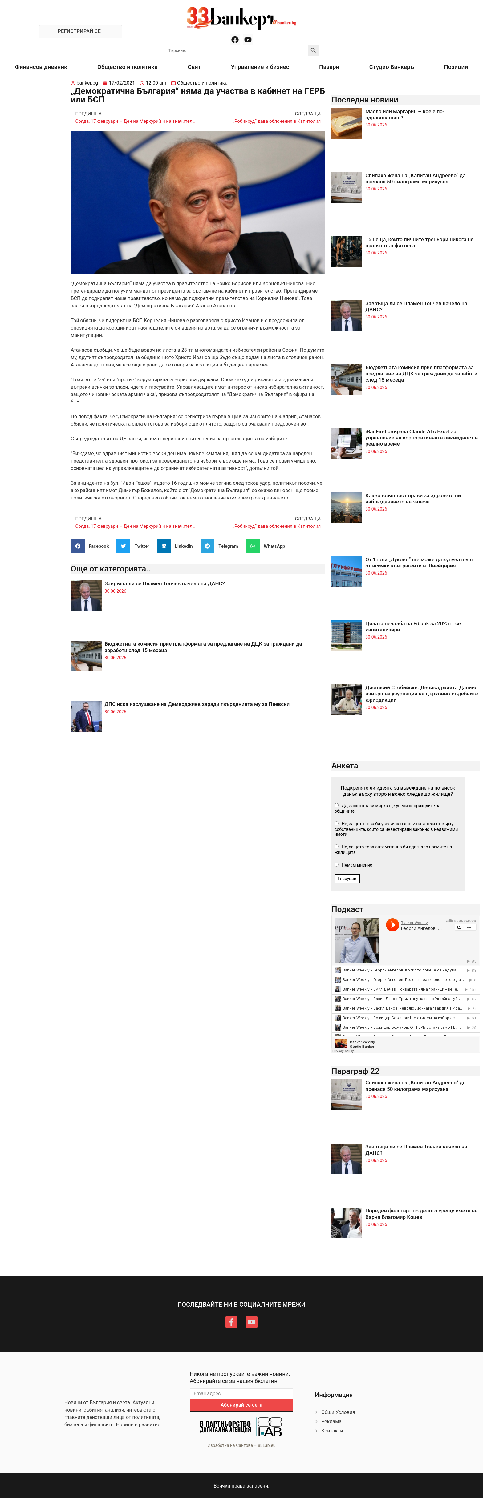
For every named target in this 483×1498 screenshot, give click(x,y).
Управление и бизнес (260, 66)
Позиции (456, 66)
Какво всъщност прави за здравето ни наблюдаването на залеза (413, 498)
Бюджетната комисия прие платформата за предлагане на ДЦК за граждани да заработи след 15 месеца (421, 373)
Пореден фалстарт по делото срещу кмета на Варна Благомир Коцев (421, 1214)
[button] (92, 546)
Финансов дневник (41, 66)
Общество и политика (127, 66)
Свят (194, 66)
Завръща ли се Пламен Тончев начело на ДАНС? (165, 583)
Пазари (329, 66)
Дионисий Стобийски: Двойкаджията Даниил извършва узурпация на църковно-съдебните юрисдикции (421, 693)
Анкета (344, 765)
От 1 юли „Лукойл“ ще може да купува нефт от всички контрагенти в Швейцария (419, 562)
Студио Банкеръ (391, 66)
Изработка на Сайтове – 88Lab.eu (241, 1445)
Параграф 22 (355, 1071)
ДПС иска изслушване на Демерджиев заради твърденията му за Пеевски (197, 704)
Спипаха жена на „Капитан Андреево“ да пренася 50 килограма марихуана (415, 178)
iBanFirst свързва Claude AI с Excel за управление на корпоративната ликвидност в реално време (421, 437)
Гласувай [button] (347, 878)
